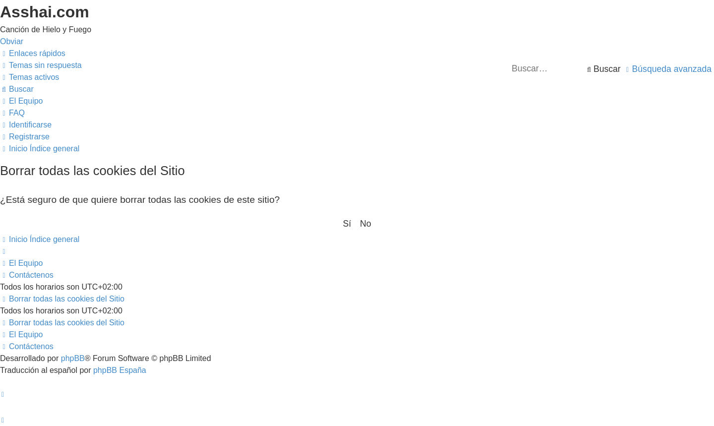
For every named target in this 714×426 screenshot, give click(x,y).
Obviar (11, 41)
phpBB (73, 358)
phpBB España (119, 370)
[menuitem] (41, 65)
